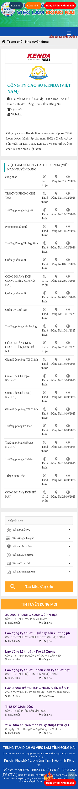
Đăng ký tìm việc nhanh (60, 5)
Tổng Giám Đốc (15, 475)
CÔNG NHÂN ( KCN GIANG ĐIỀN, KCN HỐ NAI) (20, 280)
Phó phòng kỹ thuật (16, 226)
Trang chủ (11, 42)
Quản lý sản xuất (15, 260)
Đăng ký (16, 5)
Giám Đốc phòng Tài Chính (21, 359)
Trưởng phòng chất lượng (21, 326)
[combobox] (39, 530)
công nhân (11, 177)
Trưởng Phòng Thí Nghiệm (21, 243)
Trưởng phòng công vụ (19, 210)
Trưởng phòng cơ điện (18, 459)
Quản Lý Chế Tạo (16, 309)
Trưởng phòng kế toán (18, 426)
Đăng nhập (33, 5)
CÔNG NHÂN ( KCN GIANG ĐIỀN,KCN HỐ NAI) (19, 347)
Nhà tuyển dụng (37, 42)
